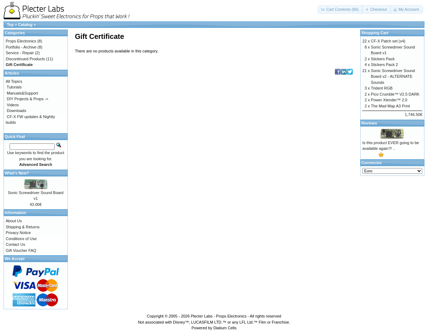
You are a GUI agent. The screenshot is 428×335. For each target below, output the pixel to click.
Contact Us (15, 244)
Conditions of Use (21, 239)
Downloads (16, 110)
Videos (13, 105)
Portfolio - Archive (21, 47)
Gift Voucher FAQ (21, 250)
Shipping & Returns (23, 227)
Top (10, 24)
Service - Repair (20, 53)
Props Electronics (21, 41)
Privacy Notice (18, 232)
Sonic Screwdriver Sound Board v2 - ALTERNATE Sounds (393, 76)
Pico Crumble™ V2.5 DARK (395, 94)
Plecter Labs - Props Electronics (219, 316)
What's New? (17, 173)
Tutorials (14, 87)
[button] (340, 9)
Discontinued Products (25, 59)
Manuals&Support (22, 93)
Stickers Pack (383, 59)
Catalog (25, 24)
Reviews (369, 123)
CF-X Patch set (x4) (388, 41)
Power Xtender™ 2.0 (389, 100)
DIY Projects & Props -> (27, 99)
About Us (14, 221)
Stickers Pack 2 (384, 64)
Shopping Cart (374, 33)
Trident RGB (382, 88)
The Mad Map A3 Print (390, 106)
